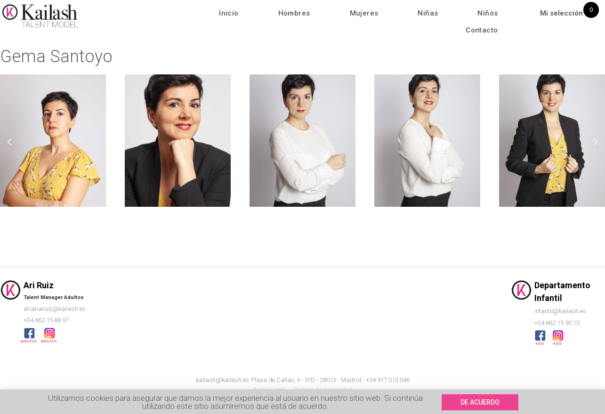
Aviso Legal (269, 389)
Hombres (294, 13)
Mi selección (561, 13)
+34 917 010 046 (388, 379)
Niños (487, 13)
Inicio (228, 13)
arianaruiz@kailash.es (55, 308)
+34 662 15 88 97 (46, 320)
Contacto (482, 30)
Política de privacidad (323, 389)
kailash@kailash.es (222, 379)
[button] (9, 142)
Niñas (428, 13)
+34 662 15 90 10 (557, 322)
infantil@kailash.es (560, 311)
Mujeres (364, 13)
